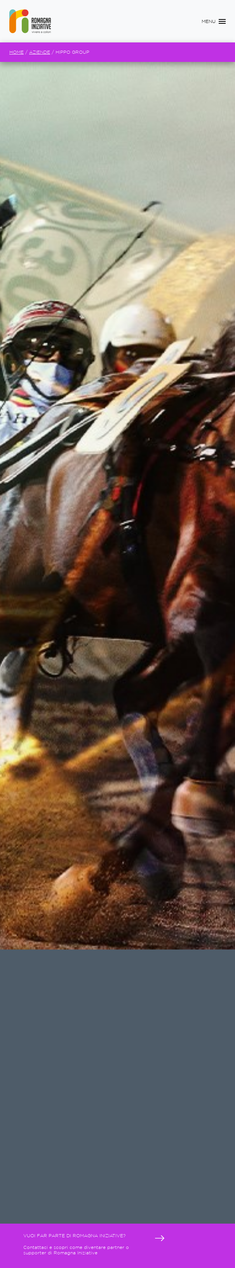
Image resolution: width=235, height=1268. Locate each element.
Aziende (39, 52)
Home (16, 52)
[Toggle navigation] (214, 21)
